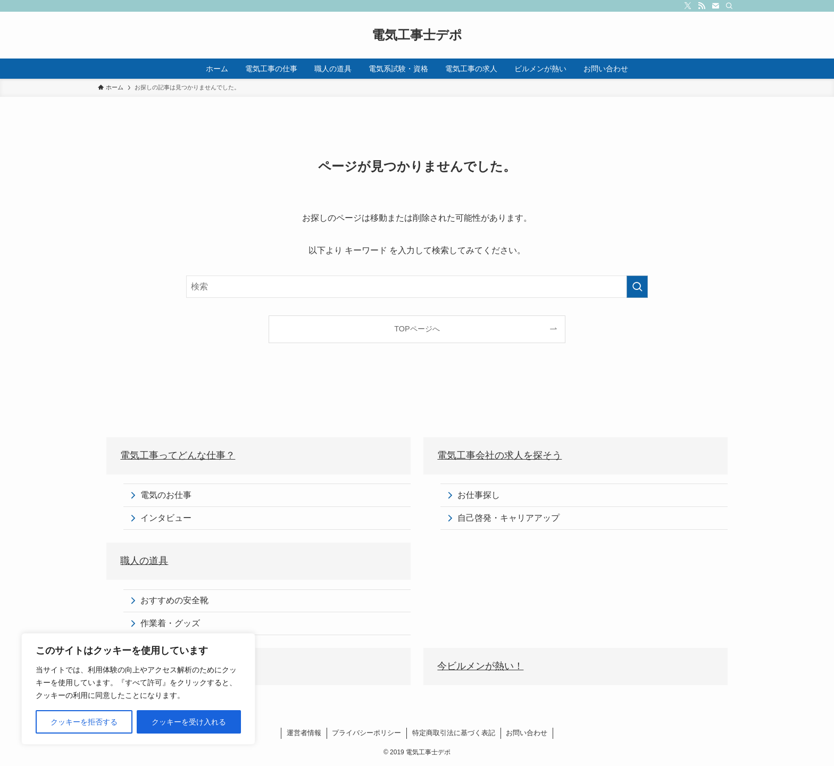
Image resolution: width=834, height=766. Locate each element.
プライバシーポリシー (366, 733)
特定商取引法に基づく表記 (453, 733)
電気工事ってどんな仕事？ (177, 455)
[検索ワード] (417, 287)
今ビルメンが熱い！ (480, 666)
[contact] (715, 6)
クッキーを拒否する (84, 722)
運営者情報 (304, 733)
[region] (138, 689)
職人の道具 (144, 560)
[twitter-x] (688, 6)
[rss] (701, 6)
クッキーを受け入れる (189, 722)
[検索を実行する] (637, 287)
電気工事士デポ (417, 35)
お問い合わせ (526, 733)
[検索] (729, 6)
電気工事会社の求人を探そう (499, 455)
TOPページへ (416, 328)
